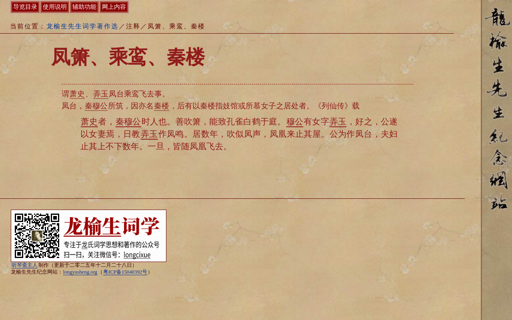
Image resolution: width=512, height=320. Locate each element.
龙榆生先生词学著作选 (82, 26)
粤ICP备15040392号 (125, 272)
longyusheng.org (80, 272)
